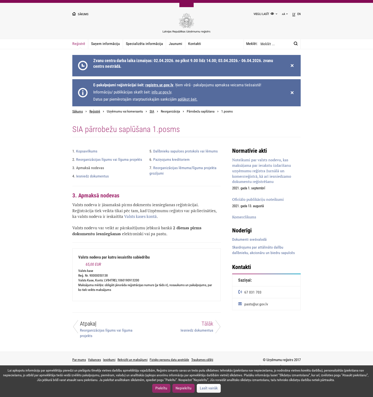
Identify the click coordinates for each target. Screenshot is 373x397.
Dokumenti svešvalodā (249, 239)
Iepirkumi (109, 360)
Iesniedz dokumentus (90, 176)
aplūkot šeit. (187, 99)
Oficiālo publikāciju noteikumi (258, 199)
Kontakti (194, 43)
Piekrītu (161, 388)
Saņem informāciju (105, 43)
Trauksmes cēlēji (202, 360)
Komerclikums (244, 217)
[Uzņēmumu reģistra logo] (186, 25)
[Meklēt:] (295, 44)
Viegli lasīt (261, 14)
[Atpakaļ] (106, 329)
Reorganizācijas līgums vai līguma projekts (107, 159)
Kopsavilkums (84, 151)
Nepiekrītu (183, 388)
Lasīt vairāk (209, 388)
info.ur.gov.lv (161, 92)
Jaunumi (175, 43)
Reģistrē (78, 43)
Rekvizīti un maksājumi (132, 360)
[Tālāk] (186, 328)
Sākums (77, 111)
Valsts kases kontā (140, 216)
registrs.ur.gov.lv (159, 85)
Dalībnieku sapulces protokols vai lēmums (183, 151)
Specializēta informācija (144, 43)
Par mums (79, 360)
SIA (152, 111)
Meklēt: (252, 43)
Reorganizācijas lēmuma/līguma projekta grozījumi (182, 171)
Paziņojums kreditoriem (169, 159)
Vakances (94, 360)
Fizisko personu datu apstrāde (169, 360)
